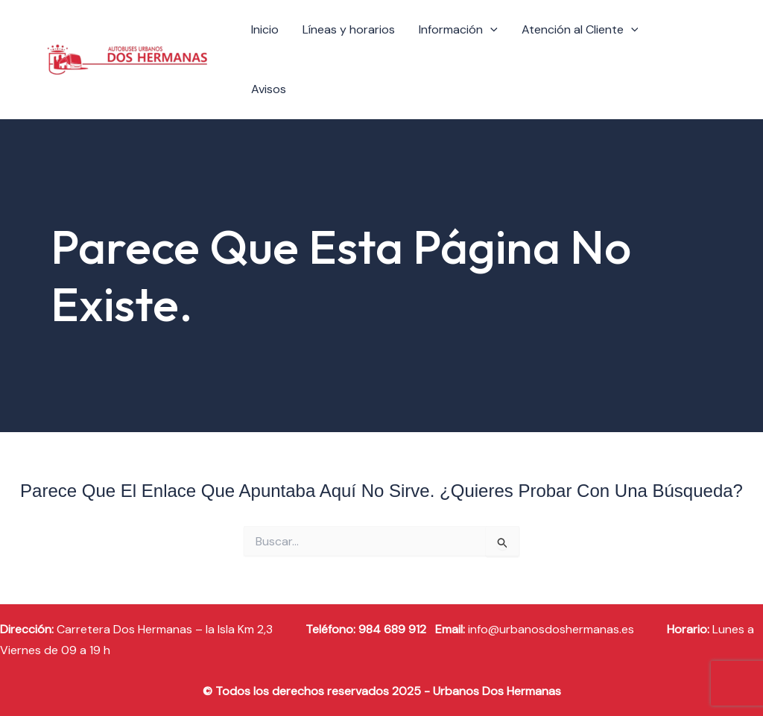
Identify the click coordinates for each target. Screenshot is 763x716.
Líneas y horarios (349, 29)
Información (458, 30)
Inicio (265, 29)
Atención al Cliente (580, 30)
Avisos (268, 89)
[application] (490, 30)
